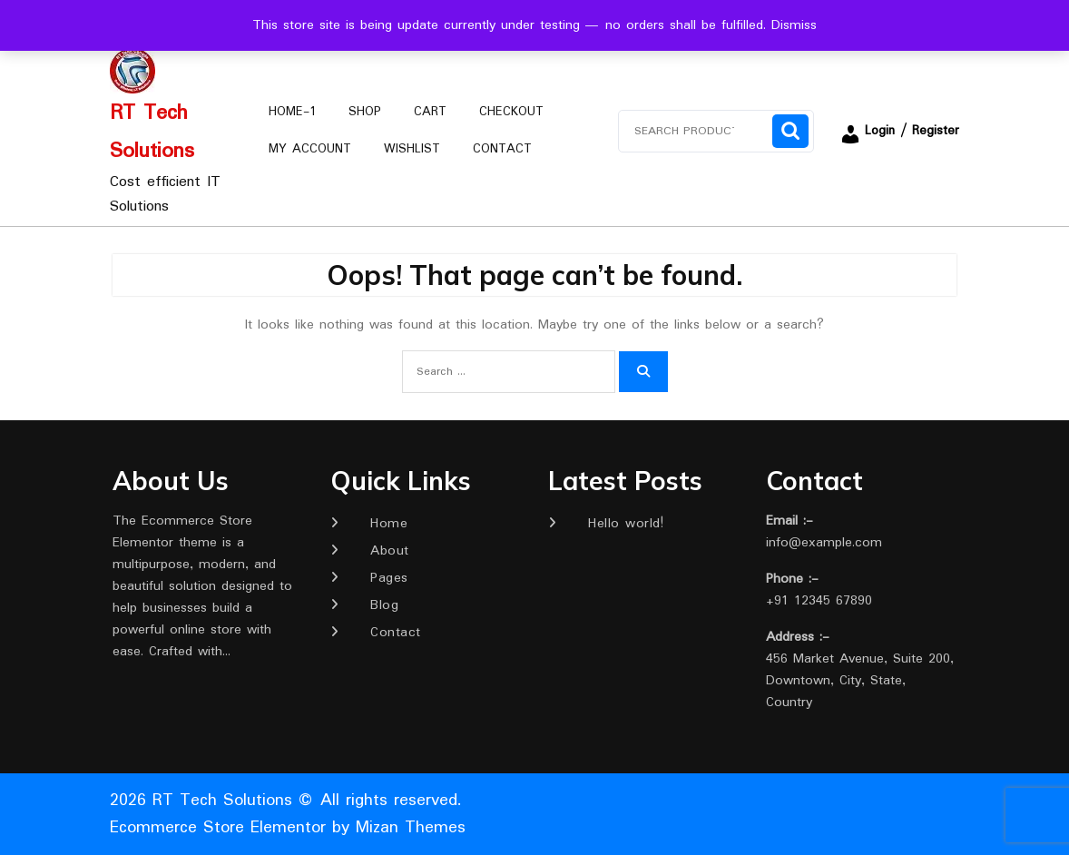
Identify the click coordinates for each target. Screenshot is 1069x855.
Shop (364, 112)
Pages (389, 578)
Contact (502, 149)
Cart (430, 112)
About (389, 551)
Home (388, 524)
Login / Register (899, 131)
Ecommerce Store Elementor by (288, 827)
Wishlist (412, 149)
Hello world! (625, 524)
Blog (384, 605)
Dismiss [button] (794, 25)
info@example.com (824, 543)
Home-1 (292, 112)
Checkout (511, 112)
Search (790, 131)
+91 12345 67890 (819, 601)
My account (310, 149)
